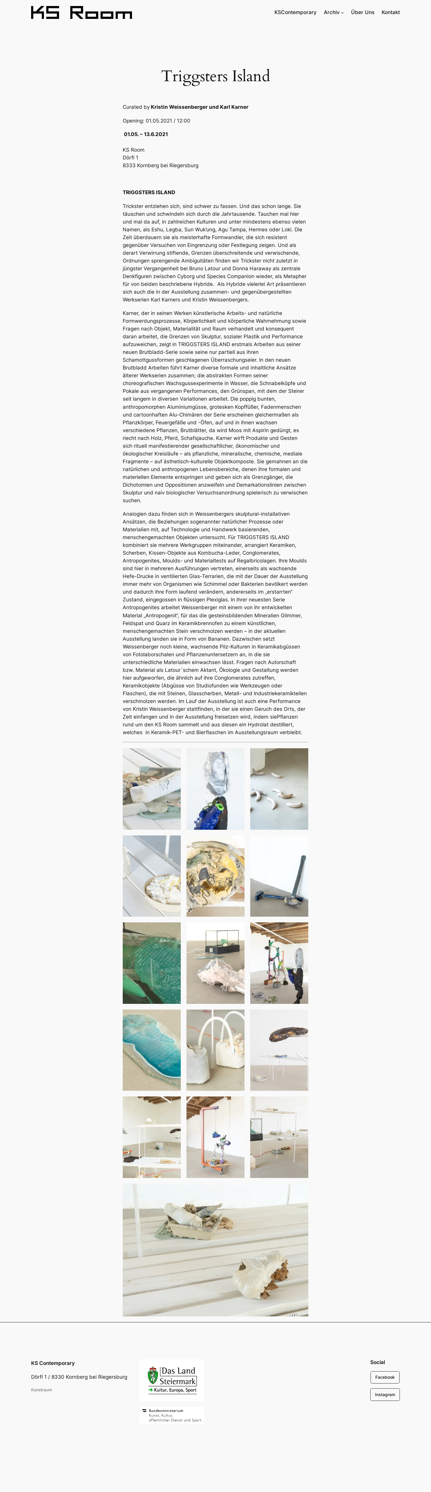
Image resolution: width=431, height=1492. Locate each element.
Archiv (332, 12)
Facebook (385, 1377)
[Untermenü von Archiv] (342, 12)
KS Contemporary (53, 1363)
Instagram (385, 1394)
